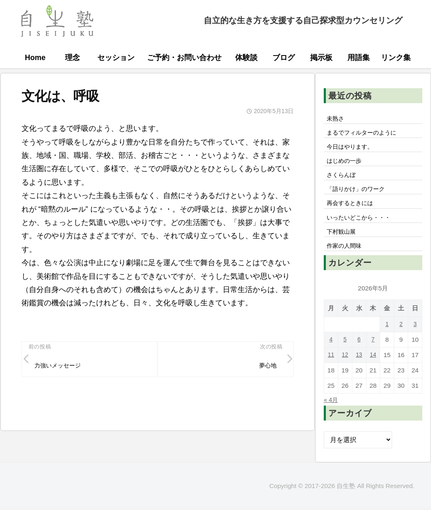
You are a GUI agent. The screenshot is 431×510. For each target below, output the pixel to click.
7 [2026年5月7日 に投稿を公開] (373, 350)
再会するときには (353, 210)
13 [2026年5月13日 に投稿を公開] (359, 366)
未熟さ (337, 119)
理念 (72, 57)
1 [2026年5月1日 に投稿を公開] (387, 335)
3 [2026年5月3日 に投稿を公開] (415, 335)
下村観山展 (343, 241)
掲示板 (321, 57)
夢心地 (266, 366)
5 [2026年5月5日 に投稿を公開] (345, 350)
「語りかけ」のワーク (360, 195)
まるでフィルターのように (367, 134)
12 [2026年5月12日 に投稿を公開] (345, 366)
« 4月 (332, 410)
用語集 (358, 57)
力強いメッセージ (61, 366)
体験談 (246, 57)
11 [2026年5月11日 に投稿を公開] (331, 366)
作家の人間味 (347, 256)
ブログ (283, 57)
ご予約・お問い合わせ (184, 57)
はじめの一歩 (347, 164)
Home (35, 57)
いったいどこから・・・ (363, 226)
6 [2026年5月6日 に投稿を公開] (359, 350)
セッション (116, 57)
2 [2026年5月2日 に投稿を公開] (401, 335)
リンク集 (396, 57)
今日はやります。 (353, 149)
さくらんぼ (343, 180)
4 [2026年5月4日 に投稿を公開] (331, 350)
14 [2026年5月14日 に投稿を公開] (372, 366)
